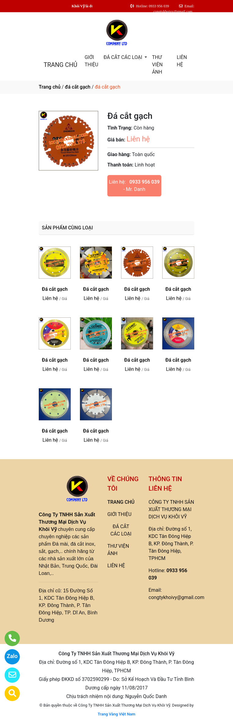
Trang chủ (49, 87)
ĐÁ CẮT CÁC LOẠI (123, 57)
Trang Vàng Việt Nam (116, 714)
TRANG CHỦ (60, 64)
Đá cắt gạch (54, 289)
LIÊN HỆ (182, 61)
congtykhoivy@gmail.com (176, 597)
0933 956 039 (144, 182)
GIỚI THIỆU (91, 61)
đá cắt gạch (78, 87)
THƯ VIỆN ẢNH (157, 64)
